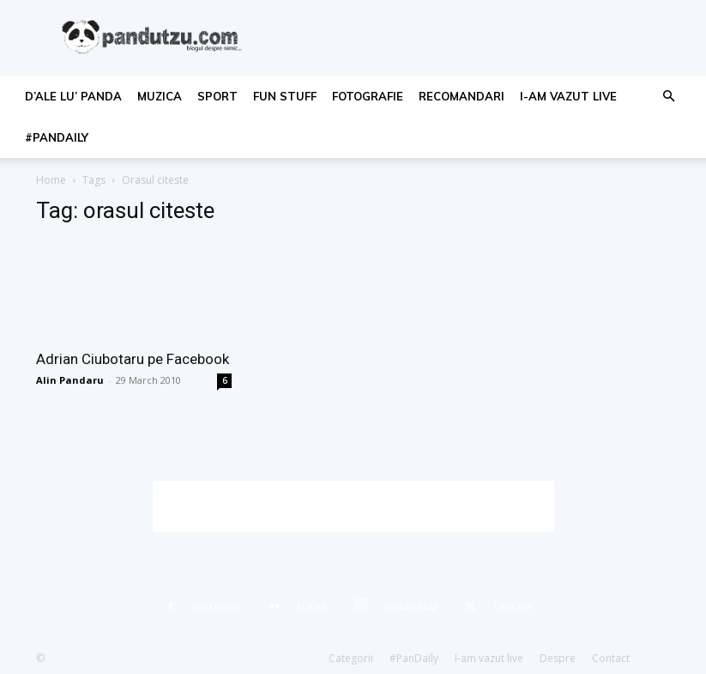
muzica (159, 96)
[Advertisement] (353, 506)
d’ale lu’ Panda (73, 96)
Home (51, 180)
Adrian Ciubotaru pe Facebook (132, 358)
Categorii (351, 658)
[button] (668, 96)
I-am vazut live (568, 96)
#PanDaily (56, 137)
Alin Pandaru (70, 379)
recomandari (461, 96)
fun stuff (285, 96)
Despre (558, 658)
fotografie (367, 96)
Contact (611, 658)
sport (217, 96)
